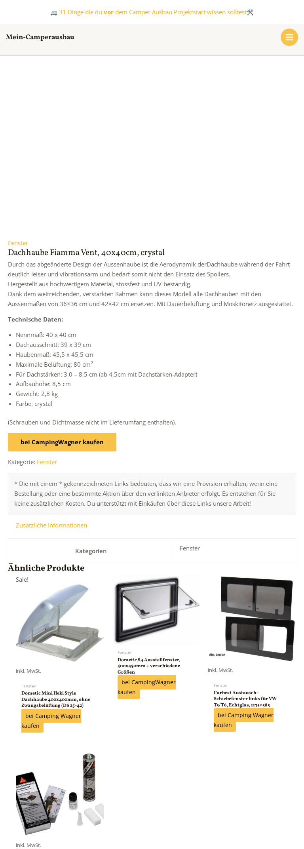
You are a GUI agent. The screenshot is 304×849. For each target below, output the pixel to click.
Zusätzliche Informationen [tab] (51, 377)
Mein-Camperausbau (47, 37)
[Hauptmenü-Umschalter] (289, 37)
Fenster (18, 95)
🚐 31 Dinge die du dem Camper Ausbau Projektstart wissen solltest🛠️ (152, 12)
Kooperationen (87, 806)
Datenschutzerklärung (237, 806)
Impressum (175, 806)
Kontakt (134, 806)
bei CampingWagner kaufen (62, 294)
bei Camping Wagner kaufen (51, 573)
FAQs (44, 806)
